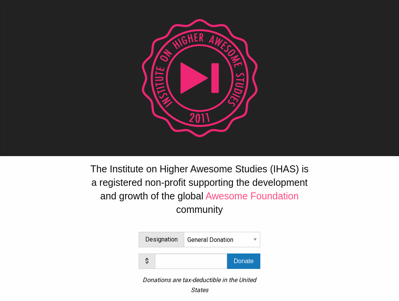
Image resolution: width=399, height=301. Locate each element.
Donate (244, 261)
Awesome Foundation (252, 195)
